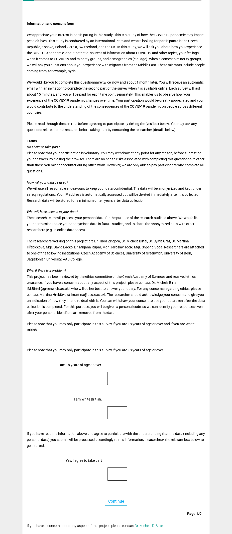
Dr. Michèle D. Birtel (149, 526)
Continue (116, 501)
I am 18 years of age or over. (80, 365)
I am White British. (88, 399)
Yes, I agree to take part (84, 460)
